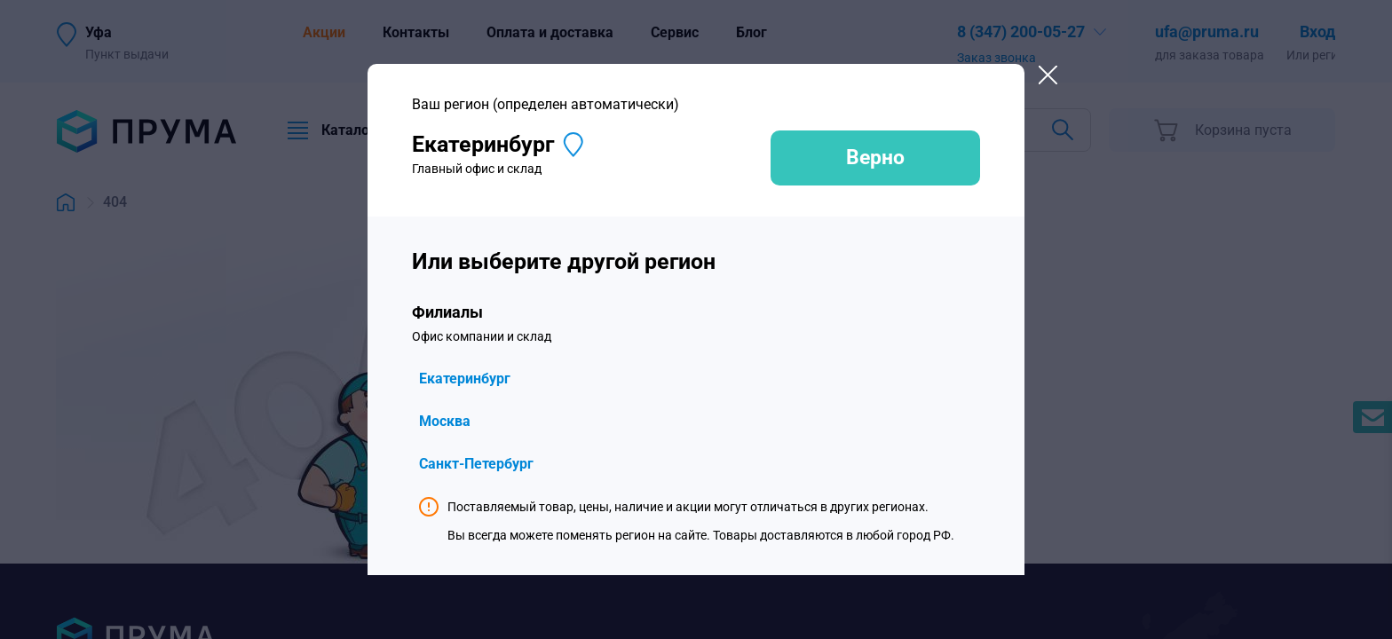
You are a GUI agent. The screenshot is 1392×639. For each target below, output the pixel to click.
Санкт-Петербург (476, 463)
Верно (875, 158)
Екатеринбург (464, 378)
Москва (445, 421)
